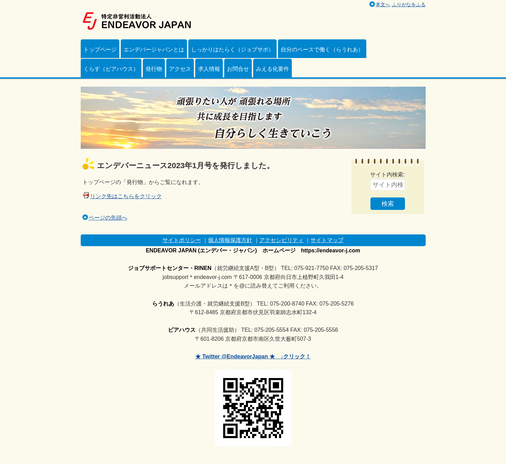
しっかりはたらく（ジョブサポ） (232, 49)
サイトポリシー (181, 240)
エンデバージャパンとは (153, 49)
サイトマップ (327, 240)
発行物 (154, 69)
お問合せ (238, 69)
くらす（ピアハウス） (111, 69)
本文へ (383, 4)
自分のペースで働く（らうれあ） (322, 49)
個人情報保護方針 (230, 240)
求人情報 (209, 69)
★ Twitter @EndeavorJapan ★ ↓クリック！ (253, 356)
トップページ (100, 49)
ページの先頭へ (104, 218)
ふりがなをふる (409, 4)
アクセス (180, 69)
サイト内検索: (387, 174)
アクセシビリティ (281, 240)
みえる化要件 (272, 69)
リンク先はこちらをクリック (126, 196)
